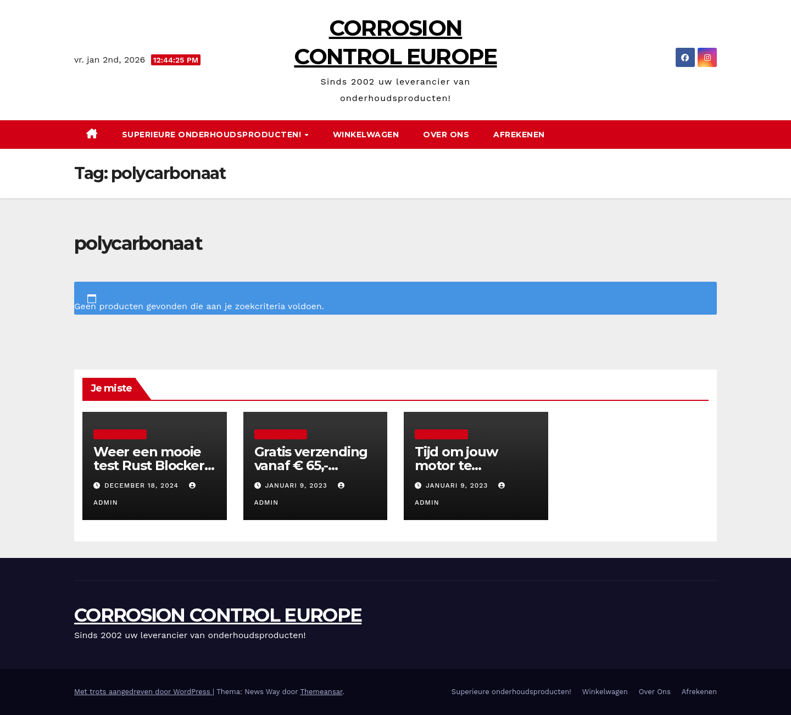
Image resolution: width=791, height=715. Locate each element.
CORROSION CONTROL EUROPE (217, 615)
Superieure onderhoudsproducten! (213, 134)
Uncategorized (120, 434)
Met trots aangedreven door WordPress (143, 692)
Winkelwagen (366, 134)
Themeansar (321, 692)
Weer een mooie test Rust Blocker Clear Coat (148, 465)
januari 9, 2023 (297, 485)
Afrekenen (519, 134)
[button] (712, 134)
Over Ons (446, 134)
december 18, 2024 (142, 485)
